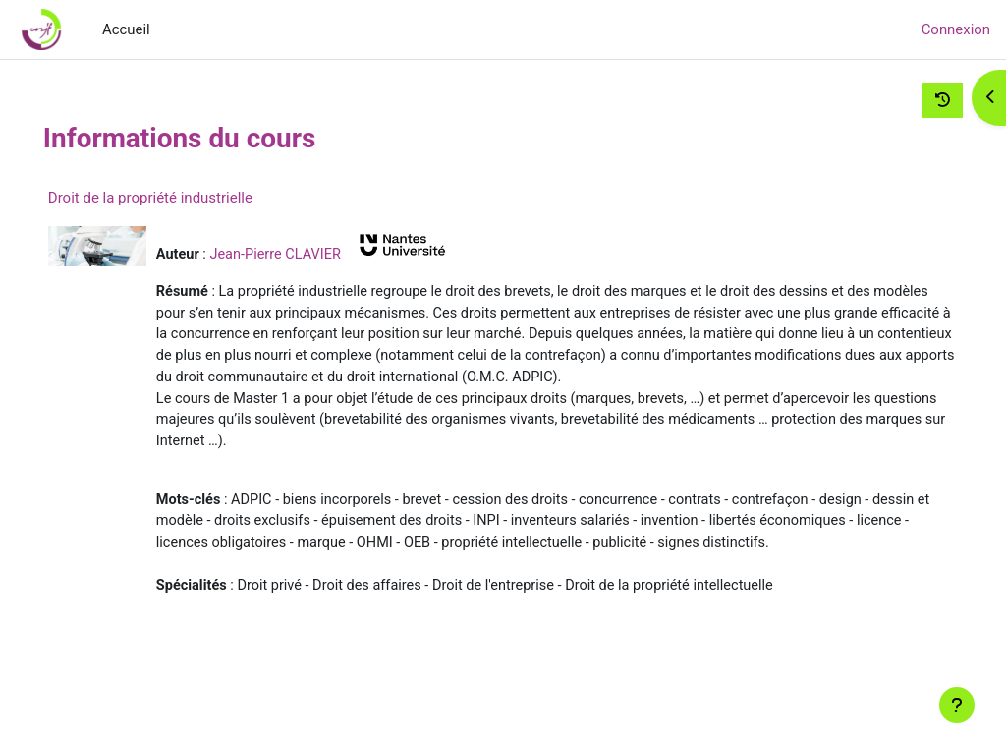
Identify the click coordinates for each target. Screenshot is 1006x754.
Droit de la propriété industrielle (191, 197)
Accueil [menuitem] (126, 29)
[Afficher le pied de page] (957, 705)
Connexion (956, 29)
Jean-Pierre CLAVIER (319, 253)
